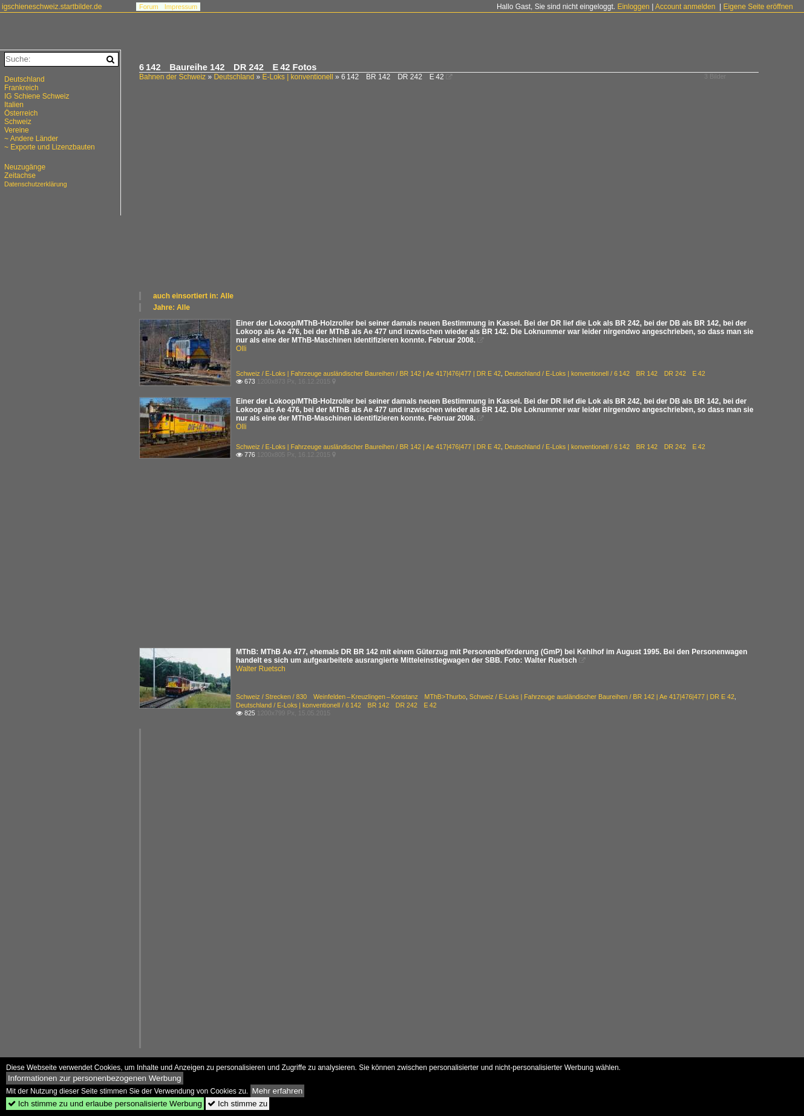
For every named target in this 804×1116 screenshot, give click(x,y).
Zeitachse (20, 175)
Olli (241, 348)
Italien (14, 104)
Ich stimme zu (237, 1103)
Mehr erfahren (277, 1090)
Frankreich (21, 88)
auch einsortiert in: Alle (193, 296)
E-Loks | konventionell (297, 77)
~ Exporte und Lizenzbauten (49, 147)
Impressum (181, 6)
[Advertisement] (465, 199)
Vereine (16, 130)
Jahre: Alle (171, 307)
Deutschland (234, 77)
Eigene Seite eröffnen (758, 6)
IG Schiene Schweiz (36, 96)
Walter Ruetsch (261, 669)
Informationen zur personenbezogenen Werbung (94, 1078)
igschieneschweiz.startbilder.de (52, 6)
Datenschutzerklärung (35, 184)
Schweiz (17, 121)
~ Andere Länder (31, 138)
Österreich (21, 113)
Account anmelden (685, 6)
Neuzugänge (24, 167)
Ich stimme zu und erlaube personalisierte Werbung (105, 1103)
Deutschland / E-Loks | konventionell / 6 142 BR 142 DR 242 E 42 (605, 373)
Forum (149, 6)
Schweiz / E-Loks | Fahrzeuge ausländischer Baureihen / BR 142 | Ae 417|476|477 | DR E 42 (368, 373)
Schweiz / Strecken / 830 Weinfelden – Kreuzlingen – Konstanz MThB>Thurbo (351, 696)
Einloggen (633, 6)
